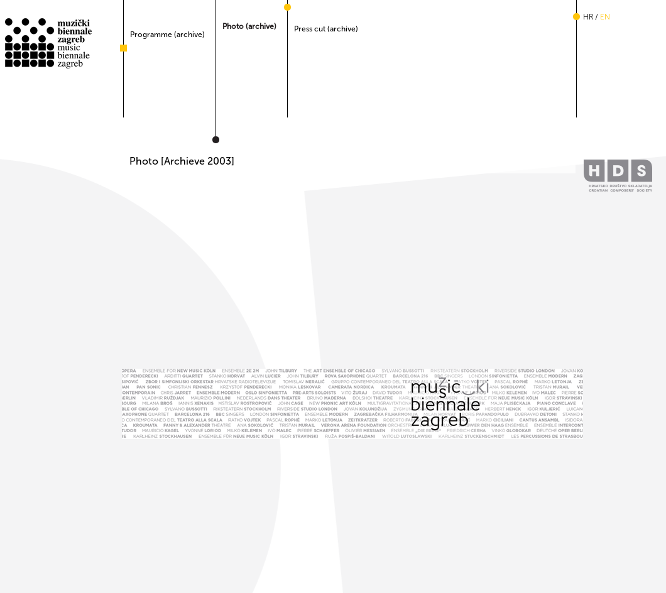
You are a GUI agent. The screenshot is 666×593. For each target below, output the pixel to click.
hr (588, 17)
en (605, 17)
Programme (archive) (167, 34)
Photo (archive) (249, 26)
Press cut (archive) (326, 28)
